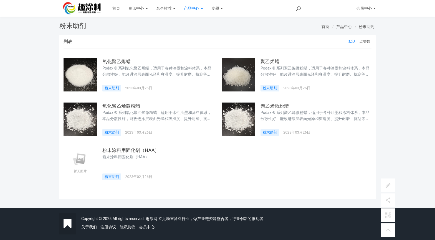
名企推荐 (165, 8)
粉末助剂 (366, 26)
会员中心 (147, 227)
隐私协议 (127, 227)
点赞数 (364, 41)
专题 (217, 8)
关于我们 (89, 227)
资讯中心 (138, 8)
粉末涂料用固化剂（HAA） (132, 150)
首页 (116, 8)
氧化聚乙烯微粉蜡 (122, 106)
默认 (352, 41)
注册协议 (108, 227)
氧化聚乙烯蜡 (117, 61)
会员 (366, 8)
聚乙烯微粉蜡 (275, 106)
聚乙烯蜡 (270, 61)
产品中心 (193, 8)
